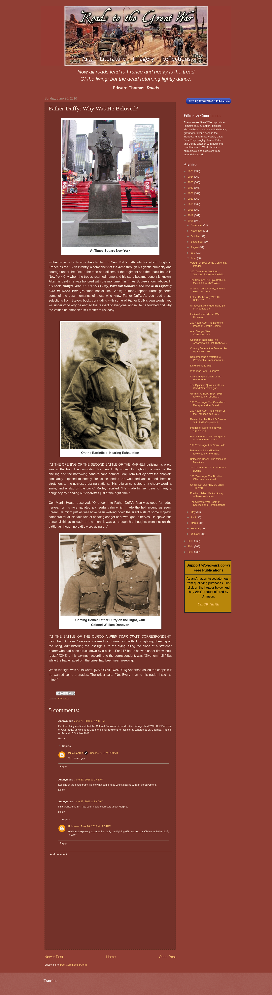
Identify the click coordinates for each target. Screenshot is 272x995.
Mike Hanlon (75, 752)
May (193, 512)
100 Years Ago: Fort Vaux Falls (207, 445)
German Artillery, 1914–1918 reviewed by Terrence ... (206, 395)
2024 (191, 176)
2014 (191, 546)
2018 (191, 209)
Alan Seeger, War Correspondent (200, 333)
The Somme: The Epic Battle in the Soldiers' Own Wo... (207, 281)
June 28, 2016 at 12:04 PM (96, 826)
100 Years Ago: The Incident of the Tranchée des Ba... (207, 412)
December (197, 225)
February (196, 528)
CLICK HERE (209, 604)
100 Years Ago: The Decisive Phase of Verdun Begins (206, 324)
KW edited (63, 698)
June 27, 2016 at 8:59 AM (103, 752)
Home (111, 957)
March (194, 522)
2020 (191, 198)
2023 (191, 182)
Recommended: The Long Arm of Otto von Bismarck (207, 438)
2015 (191, 541)
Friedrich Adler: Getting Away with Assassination (206, 495)
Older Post (167, 957)
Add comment (58, 854)
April (193, 517)
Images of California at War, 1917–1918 (205, 429)
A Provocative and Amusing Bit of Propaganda (207, 307)
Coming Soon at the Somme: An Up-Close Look (208, 350)
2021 (191, 193)
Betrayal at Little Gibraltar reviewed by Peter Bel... (205, 452)
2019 (191, 204)
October (195, 236)
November (197, 230)
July (193, 252)
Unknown (74, 826)
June (194, 258)
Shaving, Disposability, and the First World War (207, 290)
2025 (191, 171)
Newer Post (54, 957)
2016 (191, 220)
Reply (61, 738)
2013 (191, 551)
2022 (191, 187)
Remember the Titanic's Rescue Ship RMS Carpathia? (208, 421)
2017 (191, 215)
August (195, 247)
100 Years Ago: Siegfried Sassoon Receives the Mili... (207, 273)
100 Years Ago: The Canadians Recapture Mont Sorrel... (207, 404)
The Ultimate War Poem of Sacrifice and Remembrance (207, 503)
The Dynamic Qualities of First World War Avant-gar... (207, 387)
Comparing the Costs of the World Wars (205, 378)
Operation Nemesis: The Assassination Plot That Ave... (208, 341)
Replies (66, 746)
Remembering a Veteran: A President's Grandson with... (207, 358)
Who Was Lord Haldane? (204, 370)
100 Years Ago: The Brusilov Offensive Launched (206, 478)
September (197, 241)
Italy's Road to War (201, 365)
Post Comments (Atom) (73, 964)
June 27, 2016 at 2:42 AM (88, 779)
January (195, 533)
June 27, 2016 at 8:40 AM (88, 801)
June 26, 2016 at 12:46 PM (89, 720)
